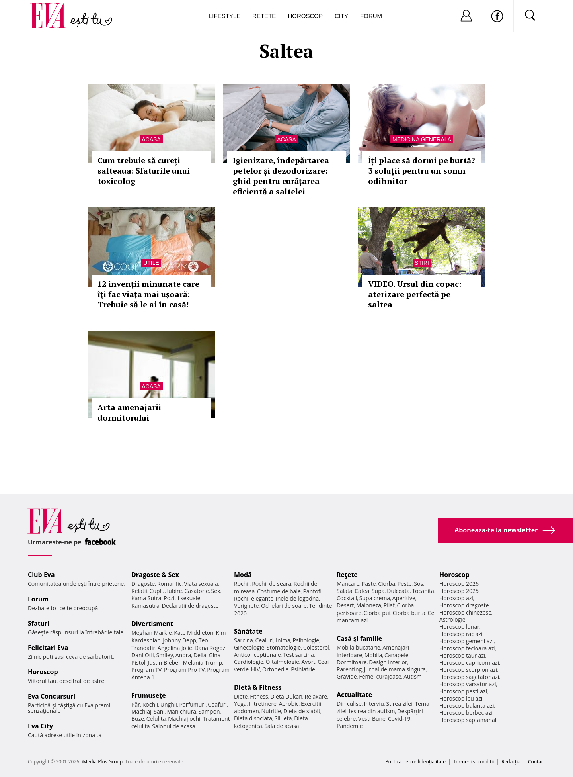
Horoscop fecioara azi (467, 648)
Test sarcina (298, 654)
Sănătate (248, 631)
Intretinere (263, 703)
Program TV (146, 669)
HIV (255, 669)
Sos (418, 583)
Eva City (40, 726)
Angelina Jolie (175, 648)
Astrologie (452, 619)
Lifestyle (224, 15)
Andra (183, 655)
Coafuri (217, 704)
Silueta (283, 718)
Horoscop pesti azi (463, 691)
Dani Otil (142, 655)
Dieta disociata (253, 718)
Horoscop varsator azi (467, 684)
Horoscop (305, 15)
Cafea (362, 591)
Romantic (169, 583)
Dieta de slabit (301, 711)
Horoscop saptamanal (467, 720)
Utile (151, 263)
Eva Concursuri (51, 696)
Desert (345, 605)
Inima (283, 640)
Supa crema (374, 598)
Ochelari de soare (284, 605)
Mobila (373, 655)
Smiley (164, 655)
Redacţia (510, 761)
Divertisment (152, 623)
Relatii (139, 591)
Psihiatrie (303, 669)
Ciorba (386, 583)
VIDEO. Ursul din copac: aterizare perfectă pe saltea (414, 294)
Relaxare (316, 696)
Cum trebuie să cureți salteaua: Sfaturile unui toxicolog (143, 170)
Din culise (349, 703)
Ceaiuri (264, 640)
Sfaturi (38, 623)
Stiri (422, 263)
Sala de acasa (281, 726)
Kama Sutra (146, 598)
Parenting (349, 669)
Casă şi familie (359, 638)
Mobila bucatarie (358, 647)
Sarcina (243, 640)
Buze (137, 718)
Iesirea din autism (372, 711)
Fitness (259, 696)
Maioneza (368, 605)
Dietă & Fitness (258, 687)
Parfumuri (192, 704)
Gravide (347, 676)
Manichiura (181, 711)
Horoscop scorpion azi (468, 669)
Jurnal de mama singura (395, 669)
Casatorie (196, 591)
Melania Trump (202, 662)
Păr (135, 704)
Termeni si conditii (473, 761)
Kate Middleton (194, 632)
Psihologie (306, 640)
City (341, 15)
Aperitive (403, 598)
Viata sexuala (201, 583)
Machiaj (141, 711)
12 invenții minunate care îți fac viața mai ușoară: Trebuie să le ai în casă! (148, 294)
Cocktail (347, 598)
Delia (200, 655)
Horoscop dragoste (464, 605)
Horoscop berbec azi (466, 712)
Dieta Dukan (286, 696)
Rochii (150, 704)
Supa (378, 591)
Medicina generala (421, 139)
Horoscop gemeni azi (466, 641)
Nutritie (271, 711)
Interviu (374, 703)
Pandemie (350, 726)
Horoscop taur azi (462, 655)
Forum (371, 15)
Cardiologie (248, 661)
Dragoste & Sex (155, 574)
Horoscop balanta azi (466, 705)
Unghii (168, 704)
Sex (215, 591)
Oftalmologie (282, 661)
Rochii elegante (253, 598)
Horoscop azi (456, 598)
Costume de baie (279, 591)
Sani (159, 711)
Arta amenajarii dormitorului (129, 412)
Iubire (174, 591)
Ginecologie (249, 647)
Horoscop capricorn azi (469, 662)
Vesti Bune (372, 718)
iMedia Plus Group (102, 761)
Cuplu (157, 591)
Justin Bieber (164, 662)
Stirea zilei (399, 703)
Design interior (388, 662)
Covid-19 (399, 718)
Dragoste (143, 583)
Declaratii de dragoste (190, 605)
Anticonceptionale (257, 654)
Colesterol (316, 647)
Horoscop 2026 (459, 583)
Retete (264, 15)
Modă (243, 574)
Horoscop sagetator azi (469, 677)
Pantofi (312, 591)
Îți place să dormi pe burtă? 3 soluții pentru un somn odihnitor (421, 170)
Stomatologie (284, 647)
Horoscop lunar (459, 626)
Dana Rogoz (210, 648)
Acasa (151, 139)
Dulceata (398, 591)
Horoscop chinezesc (465, 612)
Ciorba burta (409, 613)
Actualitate (354, 694)
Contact (536, 761)
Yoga (240, 703)
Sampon (209, 711)
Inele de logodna (297, 598)
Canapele (396, 655)
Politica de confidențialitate (416, 761)
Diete (241, 696)
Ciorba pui (377, 613)
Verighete (246, 605)
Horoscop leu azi (460, 698)
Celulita (156, 718)
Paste (369, 583)
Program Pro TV (184, 669)
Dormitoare (352, 662)
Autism (412, 676)
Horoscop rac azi (461, 634)
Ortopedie (275, 669)
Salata (345, 591)
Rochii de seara (271, 583)
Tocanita (423, 591)
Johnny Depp (179, 640)
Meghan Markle (151, 632)
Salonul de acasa (173, 726)
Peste (405, 583)
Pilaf (389, 605)
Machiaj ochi (184, 718)
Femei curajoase (380, 676)
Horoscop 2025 (459, 591)
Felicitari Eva (48, 647)
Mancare (348, 583)
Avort (308, 661)
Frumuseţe (148, 695)
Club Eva (41, 574)
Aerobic (289, 703)
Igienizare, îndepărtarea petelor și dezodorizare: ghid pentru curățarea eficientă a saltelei (281, 176)
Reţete (347, 574)
